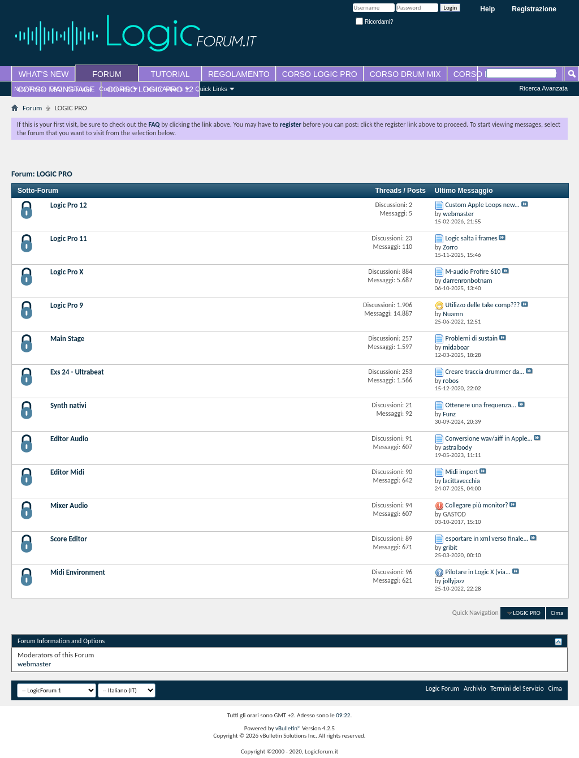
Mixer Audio (69, 505)
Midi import (462, 472)
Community (115, 88)
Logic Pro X (67, 272)
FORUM (106, 74)
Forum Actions (163, 88)
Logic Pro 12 (68, 205)
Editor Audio (69, 438)
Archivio (475, 688)
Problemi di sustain (472, 338)
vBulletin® (288, 728)
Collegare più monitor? (477, 505)
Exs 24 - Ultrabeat (77, 372)
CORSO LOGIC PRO (319, 74)
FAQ (56, 88)
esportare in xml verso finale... (487, 538)
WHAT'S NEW (44, 74)
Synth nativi (68, 405)
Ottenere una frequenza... (481, 405)
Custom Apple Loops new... (483, 205)
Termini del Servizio (517, 688)
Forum (32, 108)
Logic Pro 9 (66, 305)
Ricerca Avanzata (544, 88)
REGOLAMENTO (239, 74)
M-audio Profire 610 (473, 271)
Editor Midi (67, 472)
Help (487, 9)
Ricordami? (374, 22)
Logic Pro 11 (68, 238)
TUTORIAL (170, 74)
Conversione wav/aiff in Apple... (489, 438)
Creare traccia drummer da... (485, 372)
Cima (557, 613)
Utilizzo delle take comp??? (483, 305)
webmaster (34, 664)
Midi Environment (77, 572)
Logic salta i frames (472, 238)
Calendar (80, 88)
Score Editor (68, 539)
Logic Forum (442, 688)
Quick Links (211, 88)
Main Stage (67, 338)
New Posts (29, 88)
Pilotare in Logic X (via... (478, 572)
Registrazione (534, 9)
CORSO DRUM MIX (405, 74)
